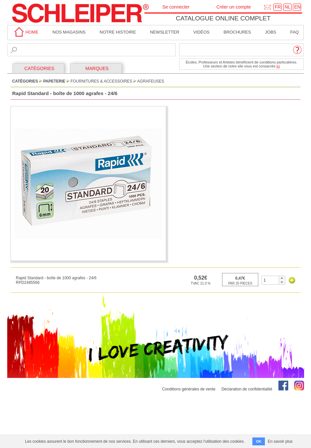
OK (259, 441)
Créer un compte (233, 7)
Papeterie (54, 81)
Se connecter (176, 7)
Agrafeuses (150, 81)
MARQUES (97, 68)
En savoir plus (280, 441)
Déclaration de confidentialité (246, 389)
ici (278, 66)
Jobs (270, 32)
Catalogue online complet (223, 18)
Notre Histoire (117, 32)
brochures (237, 32)
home (25, 32)
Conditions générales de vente (188, 389)
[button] (282, 278)
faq (294, 32)
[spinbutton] (270, 280)
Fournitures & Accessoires (101, 81)
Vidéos (201, 32)
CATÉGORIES (39, 68)
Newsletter (164, 32)
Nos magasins (68, 32)
